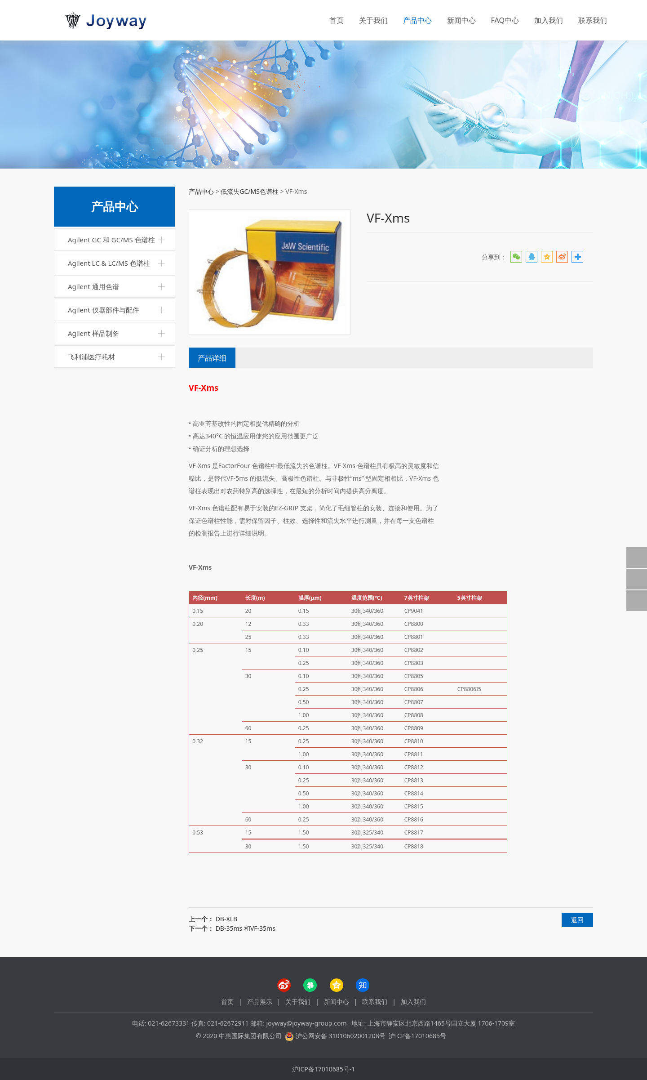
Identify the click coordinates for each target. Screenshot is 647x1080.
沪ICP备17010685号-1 (323, 1069)
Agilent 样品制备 (93, 333)
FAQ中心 (505, 20)
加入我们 (548, 20)
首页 (336, 20)
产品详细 (212, 358)
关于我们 (373, 20)
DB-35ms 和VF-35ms (245, 928)
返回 (577, 919)
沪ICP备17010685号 (417, 1035)
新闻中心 (461, 20)
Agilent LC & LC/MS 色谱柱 (109, 263)
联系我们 (592, 20)
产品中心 (417, 20)
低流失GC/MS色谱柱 (250, 191)
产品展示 (259, 1001)
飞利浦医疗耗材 (91, 356)
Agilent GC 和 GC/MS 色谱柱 (111, 239)
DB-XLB (226, 919)
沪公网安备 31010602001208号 (341, 1035)
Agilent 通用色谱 (93, 286)
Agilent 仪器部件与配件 (103, 309)
